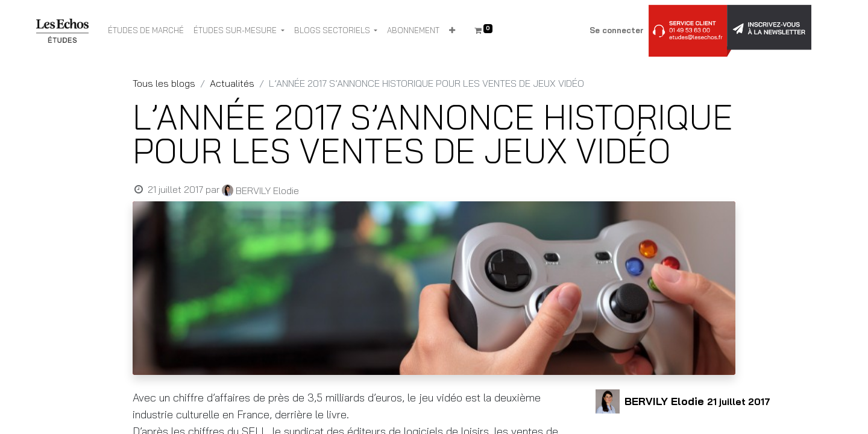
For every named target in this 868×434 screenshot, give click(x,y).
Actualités (232, 83)
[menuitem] (146, 31)
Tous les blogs (164, 83)
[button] (452, 31)
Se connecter (617, 30)
